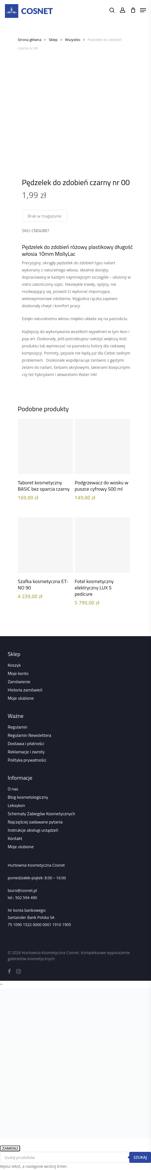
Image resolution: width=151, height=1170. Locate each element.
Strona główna (30, 39)
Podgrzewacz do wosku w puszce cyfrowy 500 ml (101, 486)
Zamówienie (19, 682)
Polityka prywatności (27, 760)
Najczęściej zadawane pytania (35, 822)
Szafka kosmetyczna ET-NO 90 (43, 584)
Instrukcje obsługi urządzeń (33, 830)
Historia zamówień (25, 690)
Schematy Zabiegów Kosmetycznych (41, 814)
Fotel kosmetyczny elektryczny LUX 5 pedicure (94, 588)
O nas (13, 789)
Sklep (53, 39)
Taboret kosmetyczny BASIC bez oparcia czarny (44, 486)
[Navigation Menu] (143, 10)
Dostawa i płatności (26, 743)
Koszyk (14, 665)
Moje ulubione (21, 698)
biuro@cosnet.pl (22, 890)
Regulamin (18, 727)
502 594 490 (26, 897)
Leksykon (16, 805)
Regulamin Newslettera (29, 735)
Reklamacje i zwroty (26, 752)
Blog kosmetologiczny (28, 797)
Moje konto (18, 673)
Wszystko (72, 39)
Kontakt (15, 838)
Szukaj (140, 1157)
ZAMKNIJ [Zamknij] (10, 1148)
